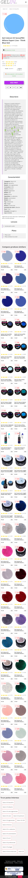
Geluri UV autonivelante (9, 833)
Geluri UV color (7, 816)
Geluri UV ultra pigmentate (10, 811)
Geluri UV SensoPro (14, 9)
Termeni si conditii (11, 861)
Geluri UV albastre (8, 807)
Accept (20, 876)
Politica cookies (18, 863)
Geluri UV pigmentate (9, 820)
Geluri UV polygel (7, 847)
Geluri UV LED (21, 820)
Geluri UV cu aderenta (9, 829)
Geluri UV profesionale (9, 842)
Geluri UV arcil (7, 838)
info (12, 269)
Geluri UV (5, 9)
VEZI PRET (14, 82)
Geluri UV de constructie (9, 851)
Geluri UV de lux (7, 825)
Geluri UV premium (18, 816)
